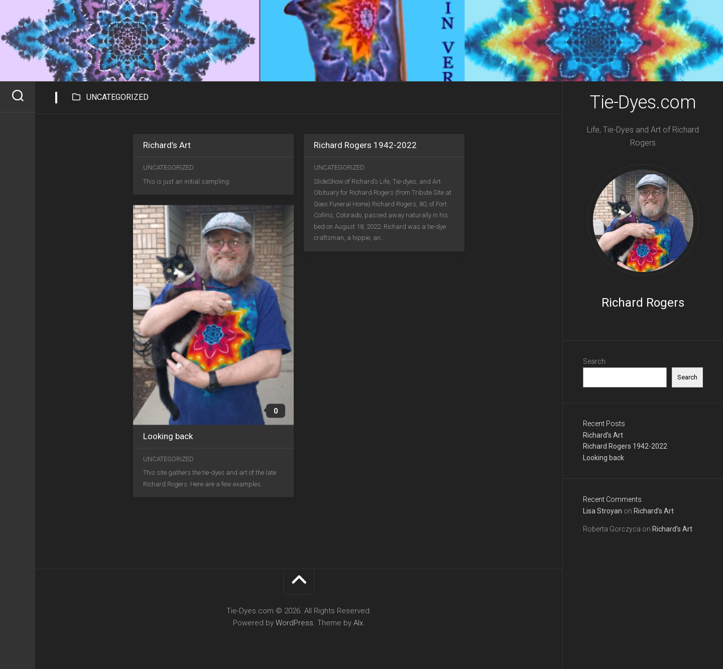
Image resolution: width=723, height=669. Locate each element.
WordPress (294, 622)
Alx (358, 622)
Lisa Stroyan (602, 511)
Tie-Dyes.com (643, 102)
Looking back (603, 458)
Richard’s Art (603, 435)
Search (594, 361)
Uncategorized (168, 167)
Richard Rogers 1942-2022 (625, 446)
